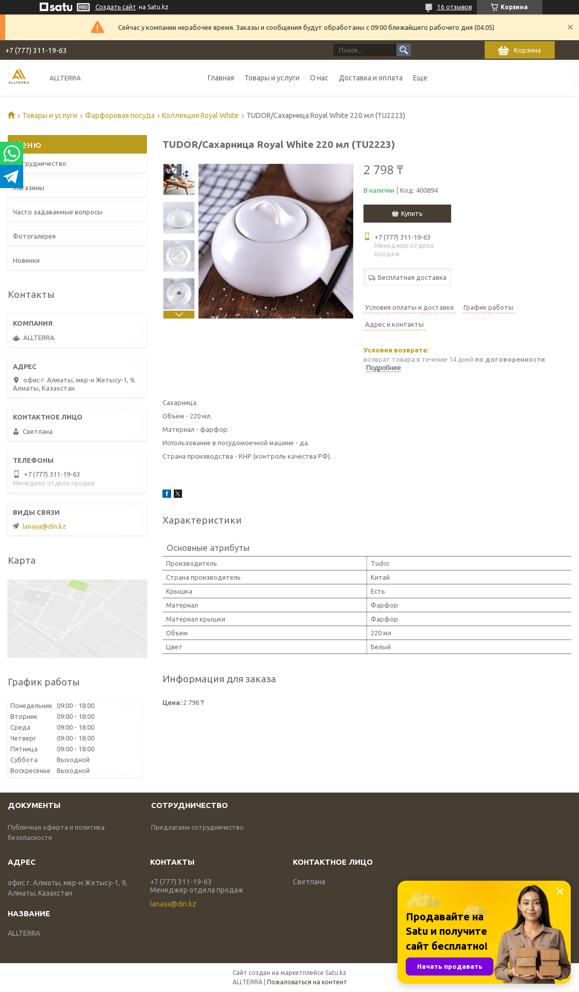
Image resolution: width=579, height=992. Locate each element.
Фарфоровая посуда (120, 115)
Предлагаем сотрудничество (197, 827)
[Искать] (403, 50)
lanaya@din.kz (44, 526)
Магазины (28, 187)
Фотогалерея (34, 236)
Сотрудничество (40, 163)
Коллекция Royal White (200, 115)
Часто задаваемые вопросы (58, 211)
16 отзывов (454, 7)
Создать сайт (115, 7)
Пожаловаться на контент (307, 982)
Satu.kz (335, 972)
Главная (221, 78)
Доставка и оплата (371, 78)
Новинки (26, 260)
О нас (319, 78)
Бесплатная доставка (412, 277)
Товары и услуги (272, 78)
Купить (412, 213)
